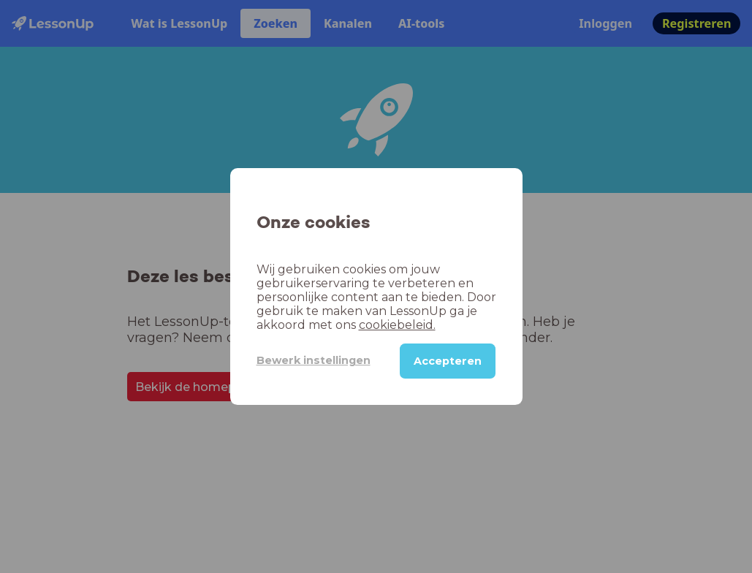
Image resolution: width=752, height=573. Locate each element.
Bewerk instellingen (314, 360)
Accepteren (448, 361)
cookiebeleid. (397, 325)
